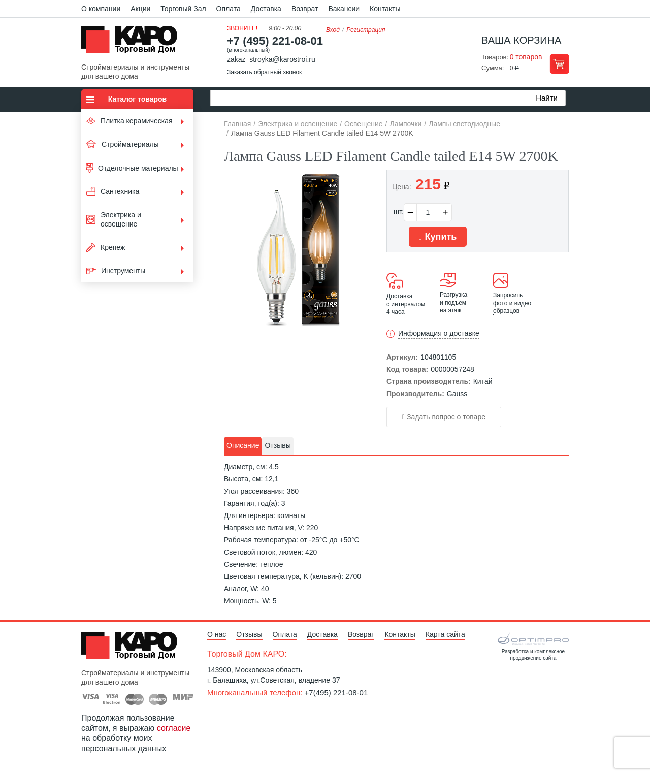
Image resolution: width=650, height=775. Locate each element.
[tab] (243, 446)
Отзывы (249, 634)
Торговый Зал (183, 9)
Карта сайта (445, 634)
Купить (438, 237)
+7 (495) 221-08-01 (275, 41)
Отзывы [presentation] (277, 445)
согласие (174, 728)
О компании (100, 9)
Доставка (266, 9)
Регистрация (365, 30)
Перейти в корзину (559, 64)
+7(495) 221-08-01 (336, 692)
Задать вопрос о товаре (443, 417)
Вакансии (344, 9)
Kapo (133, 42)
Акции (140, 9)
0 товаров (526, 57)
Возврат (304, 9)
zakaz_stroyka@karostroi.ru (271, 59)
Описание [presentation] (242, 445)
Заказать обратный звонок (264, 72)
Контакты (385, 9)
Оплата (228, 9)
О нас (216, 634)
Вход (333, 30)
